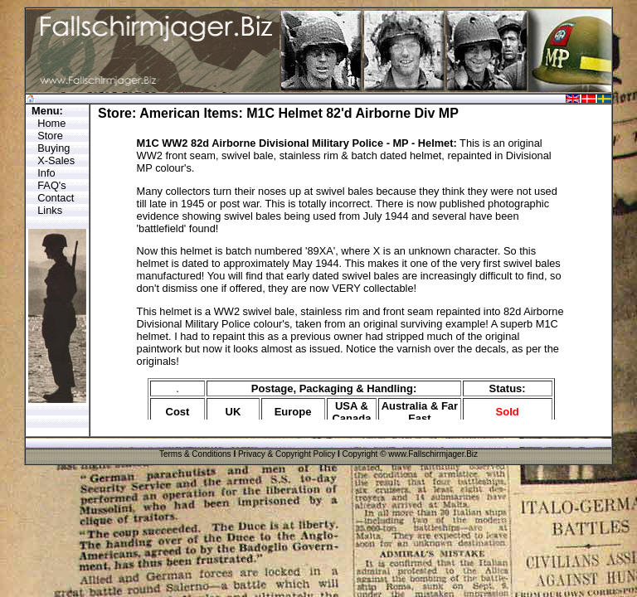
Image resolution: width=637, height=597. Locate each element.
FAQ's (51, 185)
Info (46, 173)
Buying (53, 148)
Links (49, 210)
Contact (55, 198)
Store (50, 135)
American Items (188, 113)
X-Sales (56, 160)
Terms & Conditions (195, 454)
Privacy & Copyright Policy (286, 454)
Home (51, 123)
